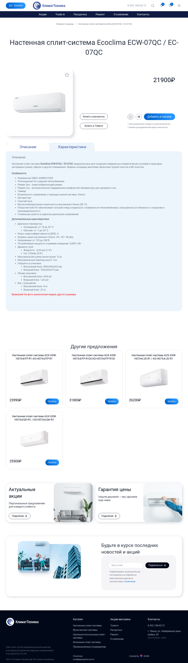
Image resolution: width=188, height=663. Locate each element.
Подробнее (19, 516)
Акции (43, 14)
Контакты (143, 14)
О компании (121, 14)
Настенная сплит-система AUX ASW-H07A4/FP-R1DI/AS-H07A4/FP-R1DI (94, 357)
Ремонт (100, 14)
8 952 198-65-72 (136, 5)
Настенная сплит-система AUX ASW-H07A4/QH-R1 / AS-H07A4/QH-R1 (34, 418)
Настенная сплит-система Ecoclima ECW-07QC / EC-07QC (105, 24)
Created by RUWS (139, 655)
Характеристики (72, 147)
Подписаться (157, 565)
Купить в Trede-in (94, 125)
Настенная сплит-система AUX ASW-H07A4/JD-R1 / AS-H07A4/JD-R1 (154, 357)
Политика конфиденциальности (83, 657)
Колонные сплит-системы (87, 642)
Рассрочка (80, 14)
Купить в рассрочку (94, 116)
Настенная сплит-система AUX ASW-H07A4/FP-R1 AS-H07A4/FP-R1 (34, 357)
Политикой (130, 581)
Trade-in (60, 14)
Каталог (16, 5)
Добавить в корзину (159, 116)
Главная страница (65, 24)
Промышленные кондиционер (89, 646)
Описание (28, 147)
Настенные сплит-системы (87, 625)
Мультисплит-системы (85, 630)
